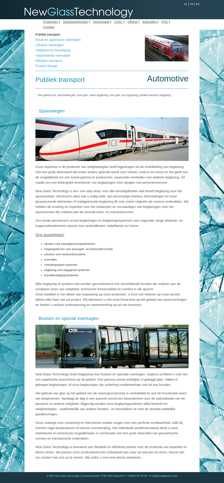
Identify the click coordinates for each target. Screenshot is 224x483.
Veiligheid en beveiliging (52, 50)
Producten (50, 22)
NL (185, 4)
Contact (48, 27)
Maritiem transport (48, 60)
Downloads (101, 22)
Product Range (46, 66)
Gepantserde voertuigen (53, 55)
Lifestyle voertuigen (49, 45)
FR (191, 4)
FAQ (164, 22)
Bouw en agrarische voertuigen (58, 39)
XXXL (118, 22)
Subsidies (149, 22)
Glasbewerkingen (75, 22)
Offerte (133, 22)
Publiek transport (47, 34)
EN (198, 4)
